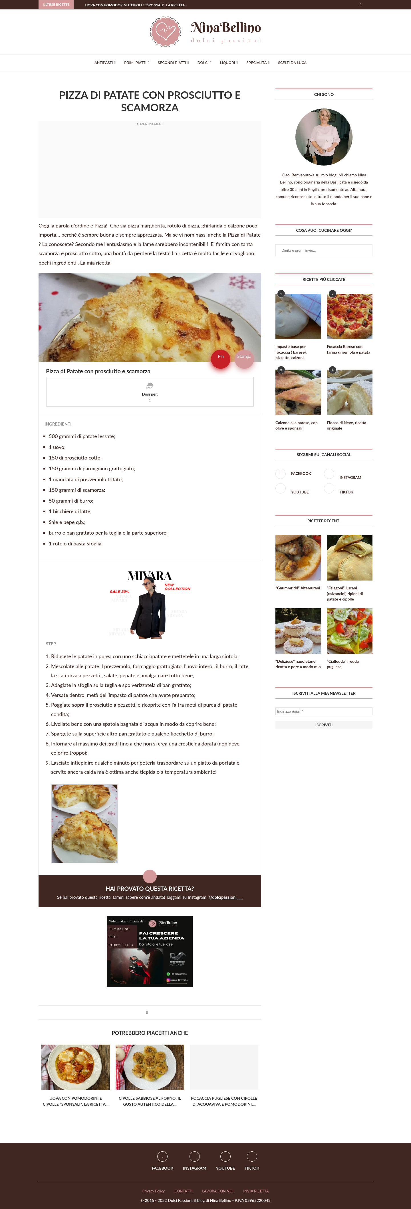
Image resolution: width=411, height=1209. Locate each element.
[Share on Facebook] (147, 1012)
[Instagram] (347, 474)
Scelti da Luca (292, 63)
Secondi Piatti (172, 63)
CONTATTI (183, 1191)
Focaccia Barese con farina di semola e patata (348, 349)
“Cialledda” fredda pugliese (343, 664)
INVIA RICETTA (256, 1191)
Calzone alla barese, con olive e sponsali (296, 425)
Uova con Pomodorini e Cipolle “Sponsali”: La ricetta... (136, 5)
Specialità (256, 63)
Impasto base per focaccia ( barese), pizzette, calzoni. (291, 352)
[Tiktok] (347, 489)
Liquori (227, 63)
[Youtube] (298, 489)
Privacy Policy (153, 1191)
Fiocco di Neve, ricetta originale (346, 425)
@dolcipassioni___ (226, 897)
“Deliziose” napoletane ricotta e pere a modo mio (298, 664)
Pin (221, 356)
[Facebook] (360, 4)
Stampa (244, 356)
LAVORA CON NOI (217, 1191)
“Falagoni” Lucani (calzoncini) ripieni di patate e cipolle (345, 593)
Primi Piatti (135, 63)
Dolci (202, 63)
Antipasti (103, 63)
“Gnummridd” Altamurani (297, 587)
